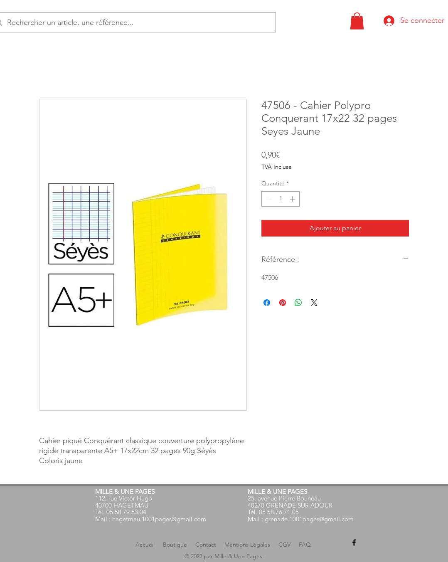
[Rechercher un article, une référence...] (132, 23)
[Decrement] (268, 199)
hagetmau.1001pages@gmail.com (159, 519)
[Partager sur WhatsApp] (298, 303)
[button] (357, 21)
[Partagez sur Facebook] (267, 303)
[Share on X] (314, 303)
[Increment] (293, 199)
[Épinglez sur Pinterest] (283, 303)
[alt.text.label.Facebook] (354, 542)
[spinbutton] (280, 199)
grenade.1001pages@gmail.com (309, 519)
